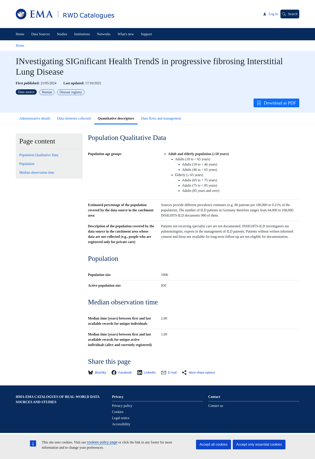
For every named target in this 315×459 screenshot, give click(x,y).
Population (26, 164)
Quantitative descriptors (116, 118)
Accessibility (121, 424)
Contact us (215, 406)
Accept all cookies (214, 444)
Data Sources (40, 34)
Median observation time (36, 172)
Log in (273, 14)
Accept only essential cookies (259, 444)
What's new (125, 34)
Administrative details (34, 118)
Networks (103, 34)
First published (27, 83)
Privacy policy (122, 406)
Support (146, 34)
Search (293, 14)
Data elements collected (74, 118)
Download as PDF (276, 103)
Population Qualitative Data (38, 155)
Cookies (117, 412)
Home (20, 34)
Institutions (82, 34)
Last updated (73, 83)
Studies (62, 34)
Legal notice (121, 418)
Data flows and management (161, 118)
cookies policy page (102, 442)
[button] (98, 372)
